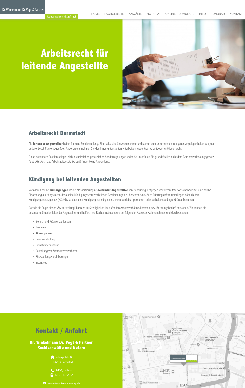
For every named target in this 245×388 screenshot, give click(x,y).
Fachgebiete (114, 13)
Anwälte (135, 13)
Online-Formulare (179, 13)
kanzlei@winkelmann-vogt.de (61, 383)
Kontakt (236, 13)
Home (95, 13)
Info (202, 13)
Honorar (217, 13)
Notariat (154, 13)
